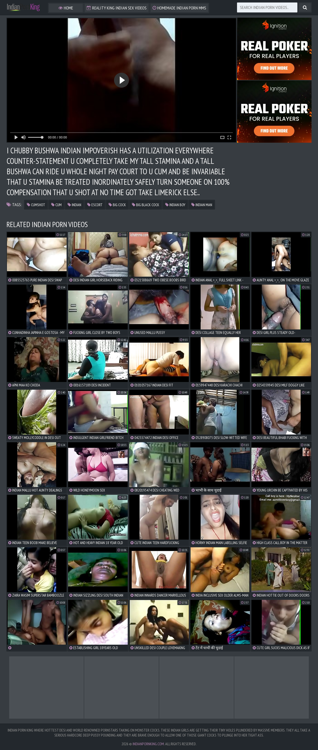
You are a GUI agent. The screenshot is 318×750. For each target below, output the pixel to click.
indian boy (175, 204)
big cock (117, 204)
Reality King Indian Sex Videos (117, 8)
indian (74, 204)
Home (65, 8)
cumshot (36, 204)
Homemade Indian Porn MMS (179, 8)
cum (56, 204)
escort (95, 204)
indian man (201, 204)
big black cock (145, 204)
